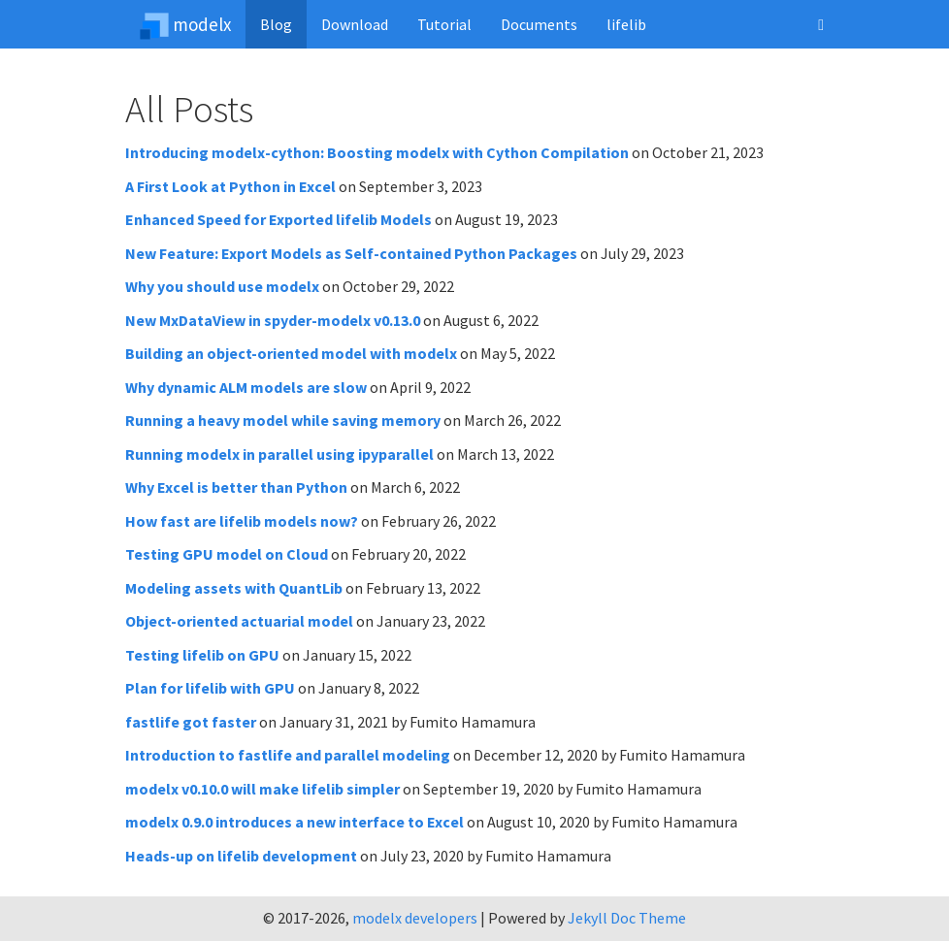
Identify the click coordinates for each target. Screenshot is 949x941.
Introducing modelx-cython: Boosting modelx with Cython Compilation (377, 152)
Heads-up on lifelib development (241, 855)
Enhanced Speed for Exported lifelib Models (278, 219)
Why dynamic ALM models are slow (246, 387)
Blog (276, 24)
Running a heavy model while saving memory (283, 420)
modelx (185, 24)
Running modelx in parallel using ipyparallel (279, 454)
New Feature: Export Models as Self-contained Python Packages (351, 253)
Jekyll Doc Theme (627, 917)
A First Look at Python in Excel (230, 186)
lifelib (626, 24)
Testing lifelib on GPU (202, 655)
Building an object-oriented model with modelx (291, 353)
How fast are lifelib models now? (241, 521)
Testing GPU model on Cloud (226, 554)
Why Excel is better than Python (236, 487)
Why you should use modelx (222, 286)
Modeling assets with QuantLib (234, 588)
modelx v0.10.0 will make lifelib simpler (262, 788)
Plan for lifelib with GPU (210, 688)
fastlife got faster (190, 721)
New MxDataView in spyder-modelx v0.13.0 (272, 320)
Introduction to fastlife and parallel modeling (287, 754)
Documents (539, 24)
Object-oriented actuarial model (239, 621)
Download (354, 24)
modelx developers (414, 917)
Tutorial (444, 24)
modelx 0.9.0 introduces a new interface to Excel (294, 821)
